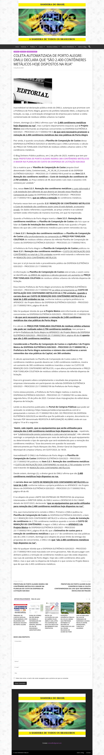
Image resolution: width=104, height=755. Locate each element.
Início (17, 47)
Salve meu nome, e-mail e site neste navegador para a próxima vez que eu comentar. (42, 678)
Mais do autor (35, 599)
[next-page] (89, 599)
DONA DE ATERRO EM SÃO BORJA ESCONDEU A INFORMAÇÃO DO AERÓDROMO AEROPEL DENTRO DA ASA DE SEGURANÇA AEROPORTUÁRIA (35, 622)
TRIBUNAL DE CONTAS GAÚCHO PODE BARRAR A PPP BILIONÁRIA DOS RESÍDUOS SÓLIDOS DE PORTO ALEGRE (20, 619)
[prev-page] (87, 599)
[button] (89, 46)
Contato (88, 752)
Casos (42, 46)
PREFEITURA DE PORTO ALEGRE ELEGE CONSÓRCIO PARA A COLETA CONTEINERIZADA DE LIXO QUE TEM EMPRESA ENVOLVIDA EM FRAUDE (73, 587)
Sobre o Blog (82, 47)
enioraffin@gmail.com (55, 743)
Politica (33, 46)
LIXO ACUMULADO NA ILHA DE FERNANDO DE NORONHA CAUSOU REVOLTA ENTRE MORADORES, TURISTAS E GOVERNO (83, 621)
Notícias (24, 46)
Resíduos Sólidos (53, 46)
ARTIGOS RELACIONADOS (22, 599)
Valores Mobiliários (69, 46)
